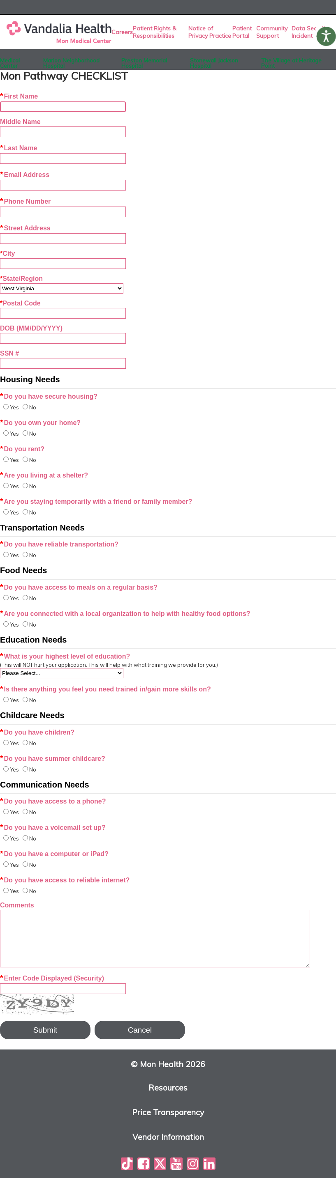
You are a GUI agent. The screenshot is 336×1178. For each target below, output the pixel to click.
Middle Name (20, 121)
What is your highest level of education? (65, 656)
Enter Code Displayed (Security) (52, 978)
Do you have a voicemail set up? (53, 827)
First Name (19, 96)
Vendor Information (168, 1137)
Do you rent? (22, 448)
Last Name (18, 148)
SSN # (9, 353)
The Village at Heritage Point (291, 61)
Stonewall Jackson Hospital (214, 61)
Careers (122, 32)
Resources (168, 1088)
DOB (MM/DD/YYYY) (31, 328)
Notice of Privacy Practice (209, 32)
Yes (14, 407)
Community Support (271, 32)
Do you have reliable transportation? (59, 544)
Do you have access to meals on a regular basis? (79, 587)
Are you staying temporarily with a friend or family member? (96, 501)
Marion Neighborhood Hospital (71, 61)
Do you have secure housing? (48, 396)
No (32, 407)
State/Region (21, 278)
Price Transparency (168, 1112)
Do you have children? (37, 732)
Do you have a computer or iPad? (54, 853)
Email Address (24, 174)
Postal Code (20, 303)
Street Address (25, 228)
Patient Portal (242, 32)
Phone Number (25, 201)
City (7, 253)
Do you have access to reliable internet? (65, 880)
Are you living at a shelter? (44, 475)
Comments (17, 905)
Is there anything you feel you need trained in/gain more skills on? (105, 689)
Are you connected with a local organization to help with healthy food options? (125, 613)
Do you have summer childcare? (52, 758)
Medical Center (10, 61)
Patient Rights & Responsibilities (154, 32)
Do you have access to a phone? (53, 801)
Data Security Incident (310, 32)
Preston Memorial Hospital (144, 61)
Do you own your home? (40, 422)
